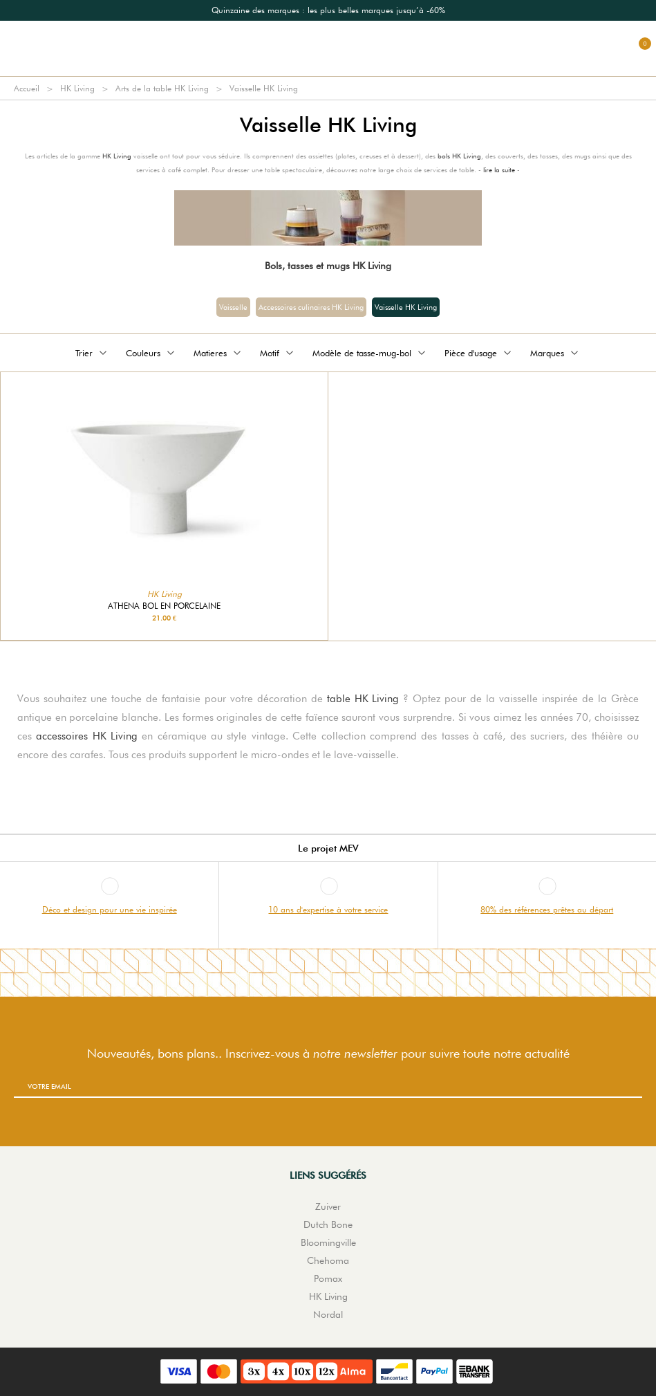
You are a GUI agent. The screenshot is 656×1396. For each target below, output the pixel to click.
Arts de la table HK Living (162, 88)
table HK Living (363, 698)
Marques (555, 353)
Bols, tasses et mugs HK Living (328, 265)
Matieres (218, 353)
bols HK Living (459, 155)
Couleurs (151, 353)
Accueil (26, 88)
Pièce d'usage (479, 353)
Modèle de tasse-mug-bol (370, 353)
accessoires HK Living (87, 736)
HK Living (77, 88)
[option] (328, 10)
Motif (278, 353)
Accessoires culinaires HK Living (311, 307)
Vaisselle (233, 307)
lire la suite (499, 169)
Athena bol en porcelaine (164, 606)
